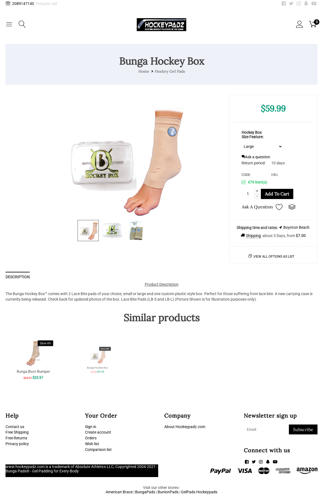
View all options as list (273, 256)
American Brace (119, 492)
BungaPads (145, 492)
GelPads (188, 492)
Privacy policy (17, 444)
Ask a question (256, 157)
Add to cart (277, 194)
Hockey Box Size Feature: (252, 134)
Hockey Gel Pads (170, 71)
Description (18, 277)
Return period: (253, 163)
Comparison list (98, 449)
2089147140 (20, 3)
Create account (98, 432)
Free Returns (16, 438)
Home (143, 71)
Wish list (92, 444)
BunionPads (168, 492)
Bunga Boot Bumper (33, 365)
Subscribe (303, 429)
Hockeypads (206, 492)
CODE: (246, 175)
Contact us (15, 426)
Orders (91, 438)
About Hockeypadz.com (184, 426)
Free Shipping (17, 432)
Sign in (90, 426)
